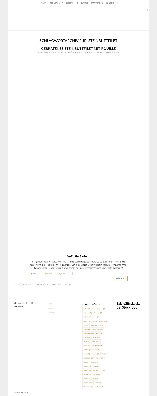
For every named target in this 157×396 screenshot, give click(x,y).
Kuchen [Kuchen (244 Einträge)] (96, 350)
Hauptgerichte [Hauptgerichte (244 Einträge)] (97, 346)
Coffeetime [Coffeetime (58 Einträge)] (87, 317)
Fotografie (60, 52)
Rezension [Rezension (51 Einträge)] (87, 366)
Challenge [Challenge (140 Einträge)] (88, 313)
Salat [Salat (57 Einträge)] (95, 370)
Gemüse (70, 52)
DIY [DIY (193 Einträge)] (94, 321)
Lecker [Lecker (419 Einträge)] (87, 354)
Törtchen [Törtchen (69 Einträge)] (96, 374)
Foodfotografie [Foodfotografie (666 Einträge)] (89, 333)
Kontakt (50, 304)
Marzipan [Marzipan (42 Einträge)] (95, 354)
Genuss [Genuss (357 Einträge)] (87, 346)
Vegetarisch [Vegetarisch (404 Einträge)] (88, 383)
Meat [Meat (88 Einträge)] (104, 354)
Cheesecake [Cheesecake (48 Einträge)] (98, 313)
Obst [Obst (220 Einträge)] (86, 362)
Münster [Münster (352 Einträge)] (99, 358)
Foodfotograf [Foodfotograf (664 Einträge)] (98, 329)
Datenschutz (51, 312)
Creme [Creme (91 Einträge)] (96, 317)
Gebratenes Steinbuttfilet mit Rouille (78, 48)
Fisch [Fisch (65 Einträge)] (86, 325)
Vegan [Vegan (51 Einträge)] (95, 378)
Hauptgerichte (82, 52)
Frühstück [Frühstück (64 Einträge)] (96, 337)
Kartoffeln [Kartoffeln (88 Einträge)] (87, 350)
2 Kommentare (42, 285)
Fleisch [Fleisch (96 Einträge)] (94, 325)
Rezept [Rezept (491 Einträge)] (96, 366)
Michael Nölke (64, 285)
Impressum (51, 308)
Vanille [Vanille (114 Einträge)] (87, 378)
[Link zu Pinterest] (147, 10)
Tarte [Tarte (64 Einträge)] (102, 370)
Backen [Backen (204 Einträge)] (87, 309)
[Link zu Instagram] (143, 10)
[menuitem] (43, 3)
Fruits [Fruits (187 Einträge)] (99, 333)
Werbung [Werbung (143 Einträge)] (99, 387)
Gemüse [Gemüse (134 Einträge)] (95, 342)
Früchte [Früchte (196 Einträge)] (87, 337)
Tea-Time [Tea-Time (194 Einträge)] (87, 374)
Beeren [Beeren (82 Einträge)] (95, 309)
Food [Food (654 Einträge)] (101, 325)
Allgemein (43, 52)
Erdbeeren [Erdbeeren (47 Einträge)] (103, 321)
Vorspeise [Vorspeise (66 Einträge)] (98, 383)
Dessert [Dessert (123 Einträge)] (87, 321)
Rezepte (101, 52)
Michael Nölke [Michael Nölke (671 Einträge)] (89, 358)
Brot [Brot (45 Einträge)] (103, 309)
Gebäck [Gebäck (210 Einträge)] (87, 342)
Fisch (51, 52)
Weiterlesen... (121, 278)
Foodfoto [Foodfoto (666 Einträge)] (87, 329)
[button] (36, 273)
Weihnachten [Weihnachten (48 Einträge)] (88, 387)
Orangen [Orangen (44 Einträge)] (94, 362)
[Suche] (117, 3)
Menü (93, 52)
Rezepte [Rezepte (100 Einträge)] (87, 370)
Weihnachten (112, 52)
